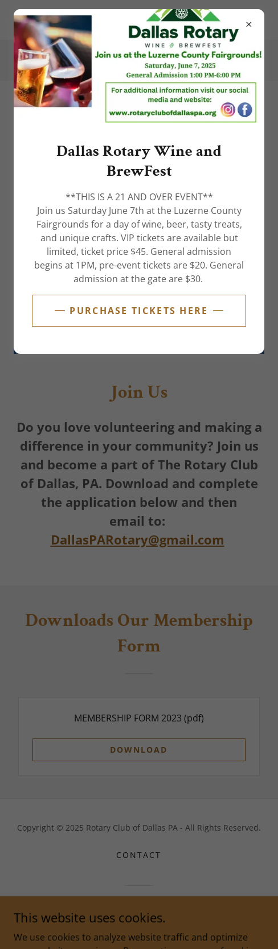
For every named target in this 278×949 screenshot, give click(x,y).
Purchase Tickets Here (139, 310)
